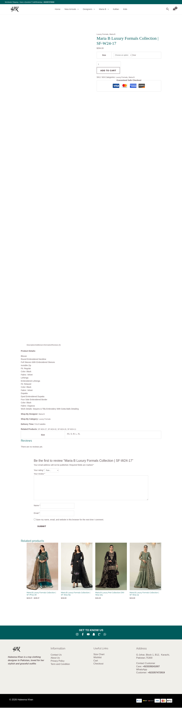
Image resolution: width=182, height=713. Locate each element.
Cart (95, 666)
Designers (89, 9)
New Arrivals (72, 9)
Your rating (39, 470)
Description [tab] (31, 345)
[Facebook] (82, 639)
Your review (39, 474)
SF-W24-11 (76, 429)
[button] (77, 9)
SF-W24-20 (65, 429)
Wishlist (97, 662)
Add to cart (108, 72)
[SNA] (93, 639)
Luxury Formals (103, 34)
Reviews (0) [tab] (60, 345)
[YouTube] (88, 639)
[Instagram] (77, 639)
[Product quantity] (110, 65)
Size (103, 55)
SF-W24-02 (54, 429)
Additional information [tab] (45, 345)
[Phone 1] (99, 639)
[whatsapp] (104, 639)
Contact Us (56, 660)
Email (37, 518)
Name (37, 510)
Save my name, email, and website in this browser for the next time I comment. (70, 525)
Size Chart (98, 659)
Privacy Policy (58, 666)
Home (57, 9)
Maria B (104, 9)
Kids (125, 9)
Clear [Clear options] (135, 55)
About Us (55, 663)
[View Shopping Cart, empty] (174, 9)
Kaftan (116, 9)
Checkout (98, 669)
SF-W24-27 (43, 429)
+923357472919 (48, 2)
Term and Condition (60, 669)
